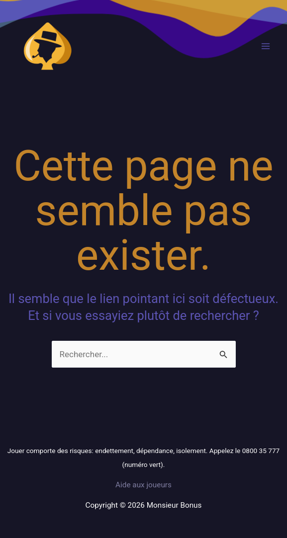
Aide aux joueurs (143, 484)
